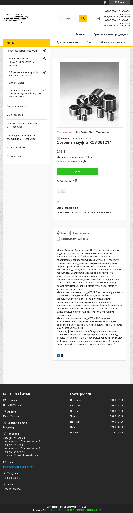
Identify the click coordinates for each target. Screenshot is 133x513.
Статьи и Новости (16, 106)
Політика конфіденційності (88, 510)
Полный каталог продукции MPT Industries (22, 125)
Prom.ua (82, 507)
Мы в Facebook (15, 115)
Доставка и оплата (67, 42)
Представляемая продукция (110, 34)
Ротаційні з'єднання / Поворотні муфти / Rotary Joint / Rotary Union (25, 93)
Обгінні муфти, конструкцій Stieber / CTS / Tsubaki (23, 74)
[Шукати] (83, 18)
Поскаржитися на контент (62, 510)
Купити (77, 171)
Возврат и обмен (16, 147)
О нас (90, 42)
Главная (80, 34)
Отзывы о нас (14, 156)
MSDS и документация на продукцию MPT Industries (21, 137)
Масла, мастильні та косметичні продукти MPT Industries (23, 61)
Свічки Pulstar (16, 82)
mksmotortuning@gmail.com (18, 466)
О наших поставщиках (113, 42)
